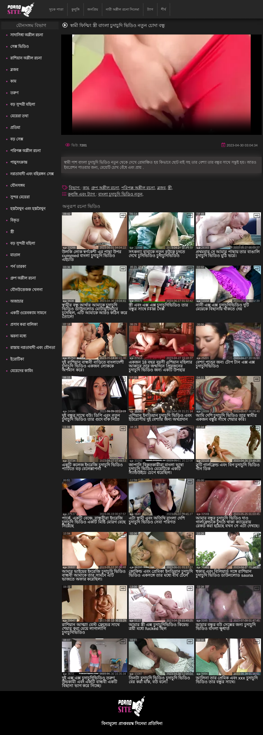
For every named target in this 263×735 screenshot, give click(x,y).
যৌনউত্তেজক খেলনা (26, 289)
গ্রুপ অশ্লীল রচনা (23, 278)
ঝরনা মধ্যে (18, 336)
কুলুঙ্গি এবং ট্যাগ (82, 194)
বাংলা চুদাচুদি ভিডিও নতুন (120, 194)
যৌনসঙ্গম (17, 185)
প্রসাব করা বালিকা (23, 324)
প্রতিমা (15, 127)
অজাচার (16, 301)
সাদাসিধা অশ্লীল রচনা (26, 35)
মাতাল (15, 255)
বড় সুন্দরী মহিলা (22, 104)
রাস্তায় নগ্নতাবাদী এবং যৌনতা (32, 347)
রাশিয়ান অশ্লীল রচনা (26, 58)
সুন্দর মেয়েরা (20, 197)
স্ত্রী (12, 232)
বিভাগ (74, 188)
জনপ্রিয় (92, 9)
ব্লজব (14, 69)
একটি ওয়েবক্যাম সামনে (28, 313)
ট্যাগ (150, 9)
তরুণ (14, 93)
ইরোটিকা (17, 359)
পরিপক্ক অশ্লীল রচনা (25, 150)
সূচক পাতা (56, 9)
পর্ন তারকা (18, 266)
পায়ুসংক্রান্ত (18, 162)
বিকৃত (14, 220)
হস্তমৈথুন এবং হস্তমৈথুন (27, 208)
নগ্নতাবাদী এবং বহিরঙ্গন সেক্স (32, 174)
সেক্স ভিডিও (19, 46)
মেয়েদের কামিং (21, 371)
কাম (13, 81)
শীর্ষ (163, 9)
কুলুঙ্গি (75, 9)
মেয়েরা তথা (19, 116)
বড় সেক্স (16, 139)
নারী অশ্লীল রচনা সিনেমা (122, 9)
